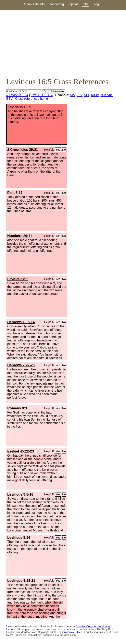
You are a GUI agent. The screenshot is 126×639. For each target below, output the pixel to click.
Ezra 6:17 (14, 193)
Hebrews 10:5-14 (21, 322)
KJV (79, 95)
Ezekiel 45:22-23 (20, 451)
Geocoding (56, 4)
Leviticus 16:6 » (42, 95)
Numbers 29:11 (19, 236)
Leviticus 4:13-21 (21, 581)
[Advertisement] (63, 43)
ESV (9, 98)
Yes (58, 149)
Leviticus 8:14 (18, 537)
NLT (86, 95)
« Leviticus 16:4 (17, 95)
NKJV (95, 95)
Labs (85, 4)
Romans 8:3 (17, 408)
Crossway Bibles (72, 632)
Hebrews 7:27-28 (21, 365)
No (64, 149)
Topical (73, 4)
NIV (72, 95)
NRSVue (107, 95)
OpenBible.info (34, 4)
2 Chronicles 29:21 (22, 150)
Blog (96, 4)
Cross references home (31, 98)
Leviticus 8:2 (17, 279)
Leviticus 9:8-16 (20, 494)
